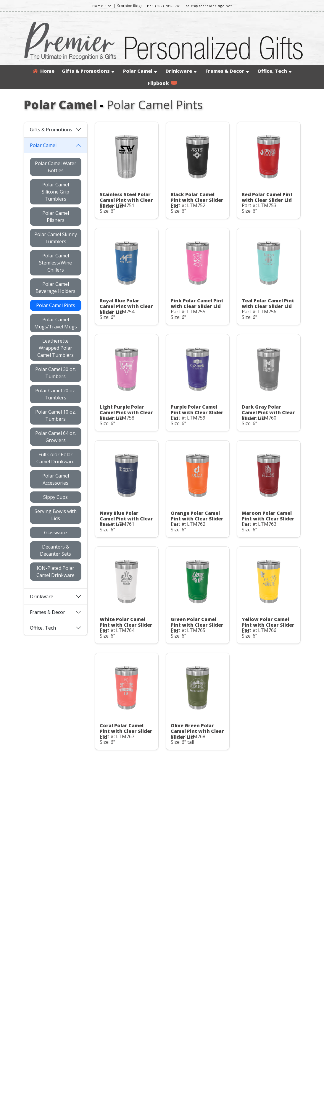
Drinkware (180, 71)
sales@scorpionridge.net (209, 6)
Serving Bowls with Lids (56, 515)
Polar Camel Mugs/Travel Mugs (55, 323)
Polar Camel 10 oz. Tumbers (55, 415)
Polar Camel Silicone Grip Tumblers (55, 191)
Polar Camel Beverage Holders (55, 287)
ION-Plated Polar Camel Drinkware (55, 571)
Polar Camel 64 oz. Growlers (55, 437)
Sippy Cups (55, 497)
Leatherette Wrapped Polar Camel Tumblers (55, 348)
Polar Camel (140, 71)
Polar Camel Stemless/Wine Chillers (55, 262)
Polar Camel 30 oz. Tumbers (55, 373)
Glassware (55, 532)
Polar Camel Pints (55, 305)
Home (43, 71)
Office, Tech (274, 71)
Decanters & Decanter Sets (55, 550)
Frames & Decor (227, 71)
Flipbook (162, 83)
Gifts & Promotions (88, 71)
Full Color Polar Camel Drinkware (55, 458)
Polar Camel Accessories (55, 479)
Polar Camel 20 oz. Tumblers (55, 394)
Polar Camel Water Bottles (55, 167)
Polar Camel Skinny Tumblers (55, 238)
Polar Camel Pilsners (55, 216)
